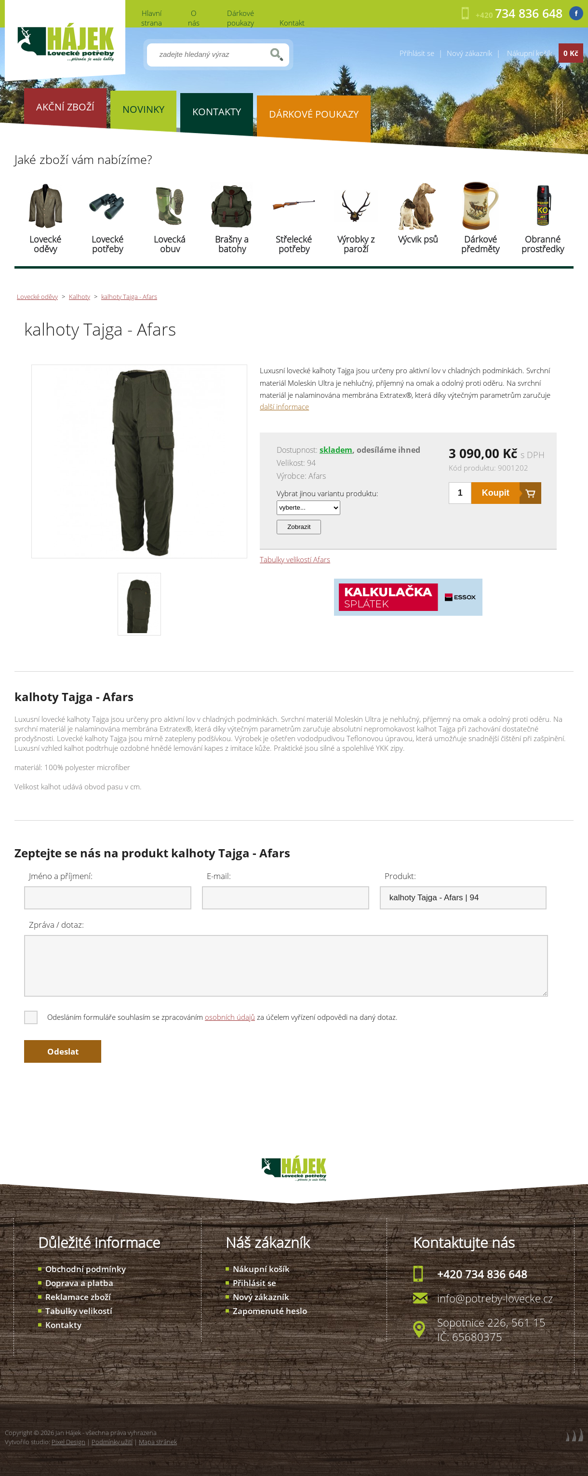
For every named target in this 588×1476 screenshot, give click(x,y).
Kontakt (292, 22)
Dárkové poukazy (240, 17)
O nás (194, 17)
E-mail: (219, 875)
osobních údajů (230, 1017)
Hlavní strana (151, 17)
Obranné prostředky (542, 244)
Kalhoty (79, 296)
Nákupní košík (261, 1268)
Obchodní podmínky (85, 1268)
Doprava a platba (79, 1282)
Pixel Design (68, 1441)
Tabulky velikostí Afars (295, 559)
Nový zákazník (469, 53)
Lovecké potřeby (107, 244)
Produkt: (400, 875)
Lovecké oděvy (45, 244)
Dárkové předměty (480, 244)
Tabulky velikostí (78, 1310)
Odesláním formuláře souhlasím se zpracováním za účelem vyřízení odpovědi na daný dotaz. (212, 1017)
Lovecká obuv (170, 244)
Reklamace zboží (78, 1296)
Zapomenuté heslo (270, 1310)
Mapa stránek (158, 1441)
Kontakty (63, 1324)
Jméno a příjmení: (61, 875)
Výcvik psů (418, 239)
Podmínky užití (112, 1441)
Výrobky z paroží (355, 244)
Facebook (576, 13)
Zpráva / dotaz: (56, 924)
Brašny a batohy (232, 244)
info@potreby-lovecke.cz (495, 1298)
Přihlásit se (417, 53)
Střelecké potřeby (294, 244)
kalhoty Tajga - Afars (129, 296)
